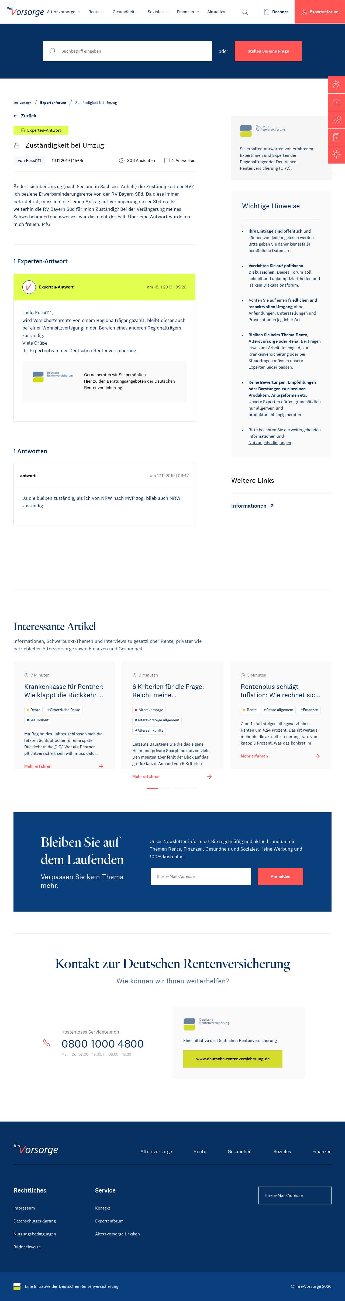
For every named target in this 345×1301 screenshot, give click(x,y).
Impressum (24, 1208)
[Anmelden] (280, 876)
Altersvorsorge (156, 1151)
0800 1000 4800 (102, 1044)
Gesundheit (240, 1151)
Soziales (282, 1151)
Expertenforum (109, 1221)
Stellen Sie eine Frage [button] (268, 51)
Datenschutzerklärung (34, 1221)
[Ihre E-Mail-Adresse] (201, 876)
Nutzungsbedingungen (270, 442)
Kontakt (102, 1208)
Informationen (262, 436)
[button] (336, 84)
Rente (200, 1151)
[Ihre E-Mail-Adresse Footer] (295, 1195)
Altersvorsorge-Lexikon (117, 1234)
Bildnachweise (27, 1246)
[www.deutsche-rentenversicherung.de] (232, 1059)
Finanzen (322, 1151)
